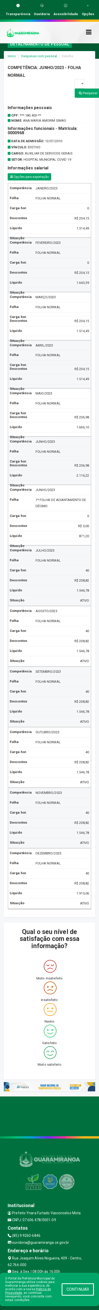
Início (12, 56)
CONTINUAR (78, 1289)
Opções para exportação (29, 177)
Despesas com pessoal (39, 56)
